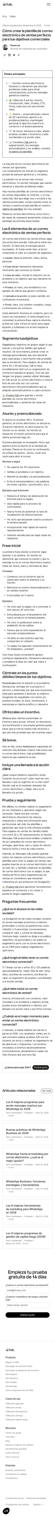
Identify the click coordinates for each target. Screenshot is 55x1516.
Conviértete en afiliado (16, 1474)
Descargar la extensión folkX (19, 1366)
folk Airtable (11, 1382)
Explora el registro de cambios (19, 1445)
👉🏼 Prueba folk (10, 395)
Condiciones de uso (15, 1498)
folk (26, 142)
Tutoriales (10, 1437)
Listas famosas (13, 1453)
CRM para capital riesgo (17, 1419)
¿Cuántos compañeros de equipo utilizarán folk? (27, 1298)
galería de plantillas (12, 209)
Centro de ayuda (13, 1433)
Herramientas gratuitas (16, 1449)
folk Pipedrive (12, 1378)
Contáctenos (12, 1478)
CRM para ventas (14, 1407)
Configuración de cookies (17, 1504)
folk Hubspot (11, 1374)
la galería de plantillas (20, 151)
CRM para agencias (15, 1403)
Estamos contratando (15, 1470)
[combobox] (38, 1505)
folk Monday (11, 1386)
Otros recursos (12, 1457)
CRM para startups (14, 1415)
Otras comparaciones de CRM (19, 1390)
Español (37, 1504)
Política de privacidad (36, 1498)
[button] (6, 1511)
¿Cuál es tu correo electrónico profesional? (27, 1285)
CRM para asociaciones (16, 1411)
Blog (8, 1441)
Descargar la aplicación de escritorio (22, 1370)
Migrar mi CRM (12, 1362)
